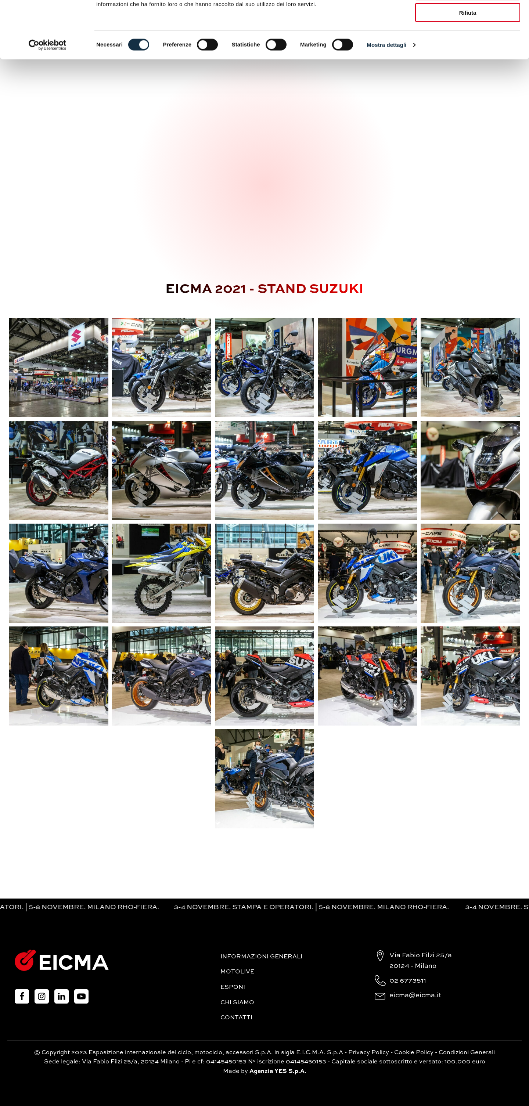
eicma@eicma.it (415, 995)
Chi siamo (237, 1003)
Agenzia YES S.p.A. (277, 1071)
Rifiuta (467, 61)
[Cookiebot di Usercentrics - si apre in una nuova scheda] (47, 94)
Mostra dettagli (386, 94)
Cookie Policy (413, 1053)
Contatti (236, 1018)
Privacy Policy (368, 1053)
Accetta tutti (468, 18)
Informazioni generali (261, 957)
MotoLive (237, 972)
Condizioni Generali (467, 1053)
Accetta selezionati (467, 40)
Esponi (232, 987)
